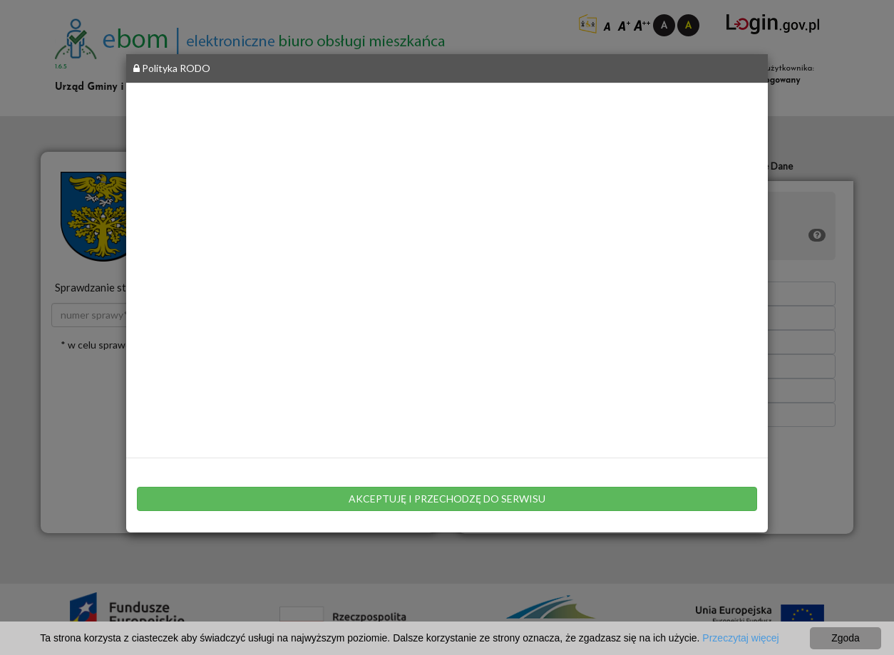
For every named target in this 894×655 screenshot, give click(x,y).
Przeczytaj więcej (740, 638)
